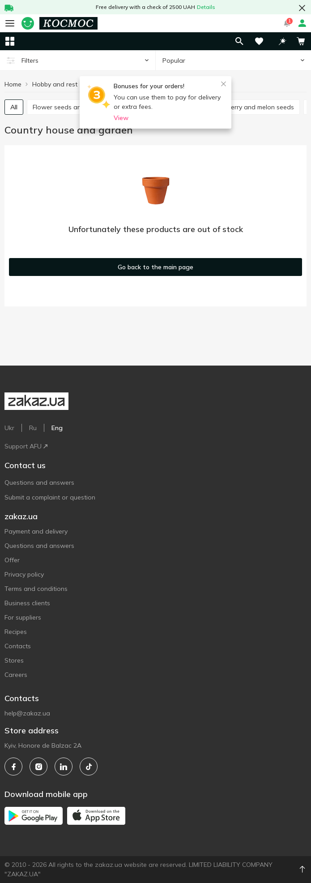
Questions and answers (39, 482)
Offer (12, 560)
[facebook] (13, 766)
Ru (33, 428)
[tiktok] (89, 766)
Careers (15, 675)
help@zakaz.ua (27, 713)
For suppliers (22, 617)
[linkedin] (63, 766)
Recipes (15, 632)
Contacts (17, 646)
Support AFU (25, 446)
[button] (282, 41)
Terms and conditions (36, 589)
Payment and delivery (36, 531)
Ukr (9, 428)
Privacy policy (24, 574)
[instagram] (38, 766)
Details (206, 7)
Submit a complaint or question (49, 497)
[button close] (302, 8)
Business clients (27, 603)
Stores (14, 660)
